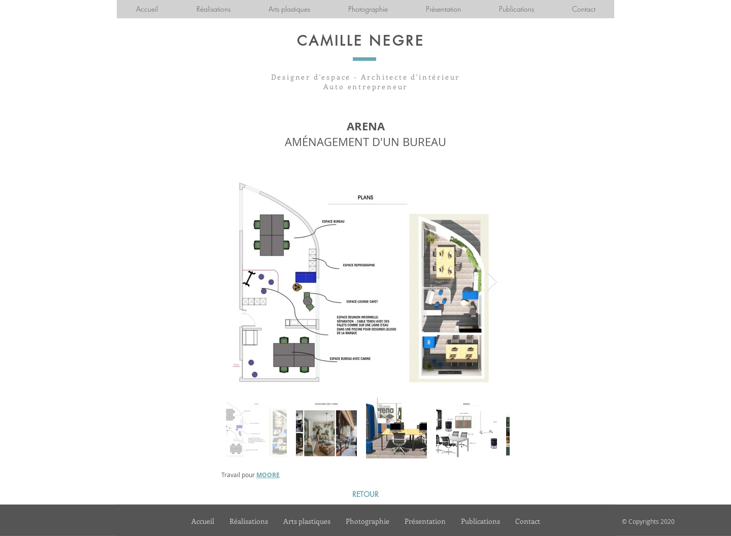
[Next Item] (492, 282)
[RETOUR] (365, 494)
